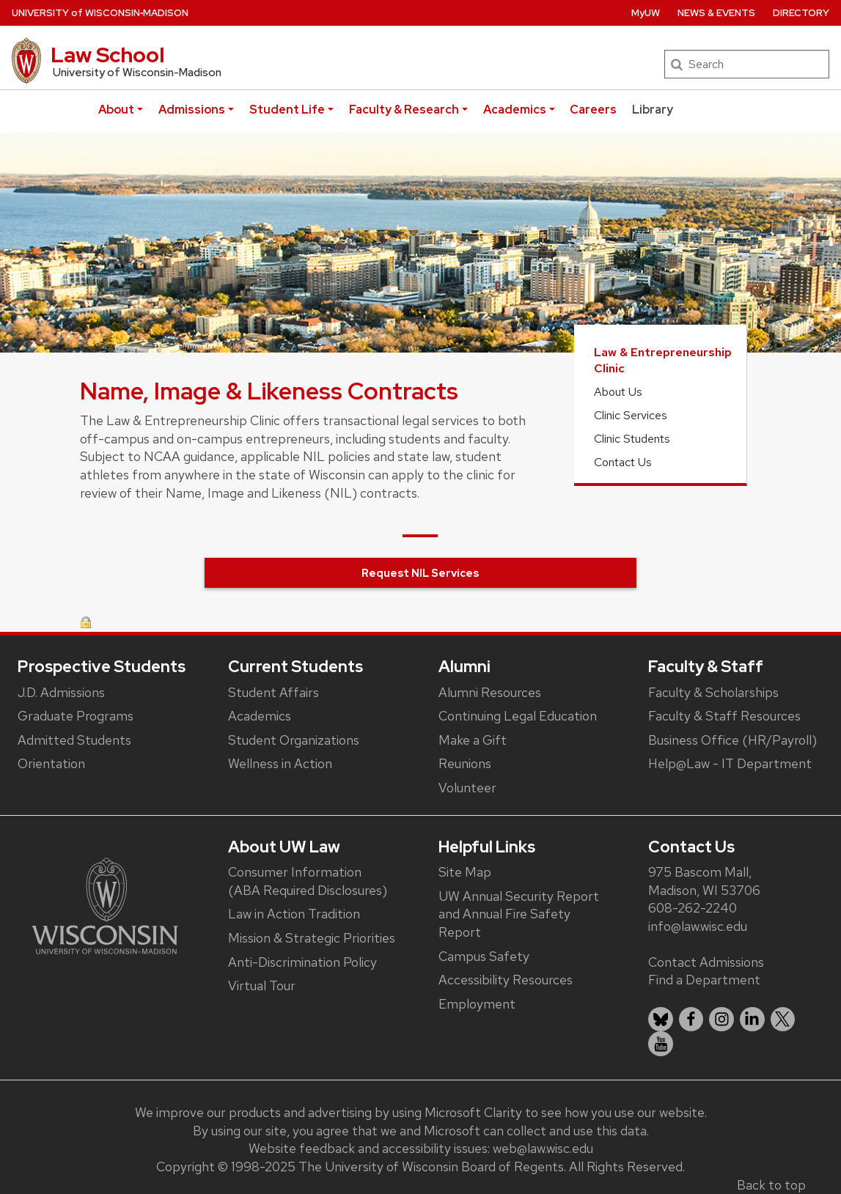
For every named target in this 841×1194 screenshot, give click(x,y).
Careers (593, 109)
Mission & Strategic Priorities (311, 937)
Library (652, 109)
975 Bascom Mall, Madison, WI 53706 (704, 881)
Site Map (464, 871)
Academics (514, 109)
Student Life (287, 109)
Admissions (191, 109)
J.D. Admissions (61, 692)
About (116, 109)
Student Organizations (293, 739)
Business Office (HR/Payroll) (732, 739)
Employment (476, 1003)
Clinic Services (630, 415)
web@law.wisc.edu (543, 1148)
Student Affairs (273, 692)
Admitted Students (74, 739)
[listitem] (660, 1019)
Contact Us (623, 462)
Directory (801, 13)
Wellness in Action (280, 763)
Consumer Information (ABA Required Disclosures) (307, 881)
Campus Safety (483, 956)
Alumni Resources (489, 692)
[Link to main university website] (105, 905)
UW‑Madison (100, 13)
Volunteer (467, 787)
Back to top (771, 1184)
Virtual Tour (261, 985)
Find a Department (704, 979)
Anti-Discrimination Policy (302, 962)
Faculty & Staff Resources (724, 715)
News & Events (716, 13)
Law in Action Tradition (294, 913)
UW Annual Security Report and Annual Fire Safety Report (518, 914)
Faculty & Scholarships (713, 692)
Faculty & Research (404, 109)
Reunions (464, 763)
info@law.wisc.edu (697, 926)
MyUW (645, 13)
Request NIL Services (420, 573)
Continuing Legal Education (517, 715)
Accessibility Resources (505, 979)
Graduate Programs (75, 715)
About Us (618, 391)
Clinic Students (632, 438)
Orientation (51, 763)
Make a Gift (472, 739)
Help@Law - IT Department (730, 763)
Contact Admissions (706, 962)
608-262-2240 (692, 907)
